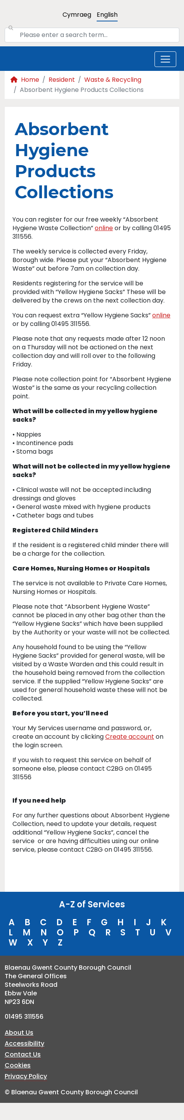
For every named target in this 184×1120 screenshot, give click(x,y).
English (107, 14)
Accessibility (24, 1043)
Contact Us (23, 1054)
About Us (19, 1032)
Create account (129, 736)
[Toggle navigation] (165, 59)
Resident (62, 79)
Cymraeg (76, 14)
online (104, 228)
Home (24, 79)
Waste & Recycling (112, 79)
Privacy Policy (26, 1076)
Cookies (18, 1065)
